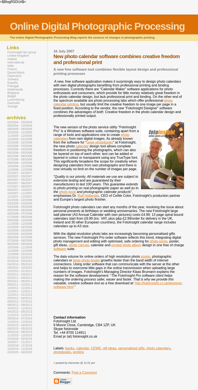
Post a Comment (84, 372)
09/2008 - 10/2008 (19, 220)
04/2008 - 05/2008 (19, 206)
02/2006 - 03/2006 (19, 146)
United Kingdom (18, 55)
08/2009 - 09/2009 (19, 244)
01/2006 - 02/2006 (19, 142)
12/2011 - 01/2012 (19, 294)
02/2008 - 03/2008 (19, 203)
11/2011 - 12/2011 (19, 291)
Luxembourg (15, 99)
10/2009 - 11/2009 (19, 247)
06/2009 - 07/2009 (19, 237)
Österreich (14, 76)
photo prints (159, 241)
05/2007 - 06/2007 (19, 183)
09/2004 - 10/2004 (19, 125)
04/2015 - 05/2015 (19, 328)
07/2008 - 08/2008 (19, 217)
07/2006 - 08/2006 (19, 159)
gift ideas (109, 348)
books (69, 348)
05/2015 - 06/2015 (19, 332)
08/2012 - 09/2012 (19, 305)
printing (78, 352)
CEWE (96, 348)
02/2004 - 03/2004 (19, 122)
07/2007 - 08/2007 (19, 186)
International (15, 62)
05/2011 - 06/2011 (19, 281)
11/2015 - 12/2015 (19, 335)
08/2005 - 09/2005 (19, 129)
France (12, 69)
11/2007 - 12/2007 (19, 196)
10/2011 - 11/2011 (19, 288)
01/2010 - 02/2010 (19, 257)
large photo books (86, 260)
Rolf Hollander (88, 195)
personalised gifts (131, 348)
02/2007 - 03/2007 (19, 176)
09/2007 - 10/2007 (19, 190)
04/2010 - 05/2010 (19, 264)
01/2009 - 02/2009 (19, 227)
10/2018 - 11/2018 (19, 345)
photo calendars (158, 348)
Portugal (13, 86)
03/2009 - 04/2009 (19, 233)
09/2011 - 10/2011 (19, 284)
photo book (67, 192)
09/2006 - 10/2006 (19, 162)
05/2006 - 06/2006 (19, 156)
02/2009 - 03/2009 (19, 230)
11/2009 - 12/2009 (19, 250)
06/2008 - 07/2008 (19, 213)
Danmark (13, 103)
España (12, 82)
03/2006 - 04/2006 (19, 149)
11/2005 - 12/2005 (19, 135)
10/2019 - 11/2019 (19, 348)
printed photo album (126, 245)
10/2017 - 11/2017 (19, 342)
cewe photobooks (100, 142)
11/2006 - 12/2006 (19, 169)
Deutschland (15, 72)
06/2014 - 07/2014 (19, 318)
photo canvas (79, 245)
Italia (10, 65)
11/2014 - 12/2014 (19, 321)
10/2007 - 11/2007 (19, 193)
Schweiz (13, 79)
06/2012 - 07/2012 (19, 301)
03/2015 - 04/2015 (19, 325)
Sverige (12, 106)
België (11, 96)
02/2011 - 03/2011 (19, 274)
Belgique (13, 92)
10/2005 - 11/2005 (19, 132)
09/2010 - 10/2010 (19, 267)
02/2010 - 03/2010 (19, 261)
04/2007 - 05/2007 (19, 179)
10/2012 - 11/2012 (19, 308)
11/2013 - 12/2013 (19, 315)
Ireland (12, 59)
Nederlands (15, 89)
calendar (82, 146)
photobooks (62, 352)
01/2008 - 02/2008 (19, 200)
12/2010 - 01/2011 (19, 271)
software (59, 249)
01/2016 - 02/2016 (19, 338)
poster (145, 256)
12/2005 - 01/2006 (19, 139)
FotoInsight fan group (21, 52)
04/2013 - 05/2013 (19, 311)
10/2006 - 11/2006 (19, 166)
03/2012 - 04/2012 (19, 298)
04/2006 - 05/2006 (19, 152)
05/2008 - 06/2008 (19, 210)
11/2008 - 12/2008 (19, 223)
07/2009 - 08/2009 (19, 240)
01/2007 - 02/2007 (19, 173)
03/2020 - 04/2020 (19, 352)
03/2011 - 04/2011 (19, 277)
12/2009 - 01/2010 (19, 254)
